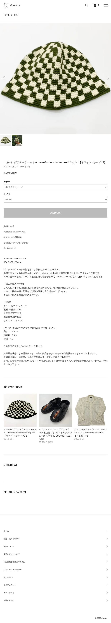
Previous (4, 78)
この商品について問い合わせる (16, 243)
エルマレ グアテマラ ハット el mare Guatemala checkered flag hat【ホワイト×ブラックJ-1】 (20, 432)
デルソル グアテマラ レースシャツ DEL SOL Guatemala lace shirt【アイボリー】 (90, 432)
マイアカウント (10, 585)
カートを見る (9, 592)
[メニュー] (105, 5)
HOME (6, 15)
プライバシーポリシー (13, 569)
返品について (9, 226)
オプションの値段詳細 (13, 237)
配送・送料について (12, 539)
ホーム (6, 531)
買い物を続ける (10, 248)
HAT (16, 15)
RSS (5, 577)
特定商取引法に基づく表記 (14, 231)
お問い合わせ (9, 600)
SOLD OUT (55, 212)
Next (107, 78)
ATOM (10, 577)
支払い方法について (12, 554)
